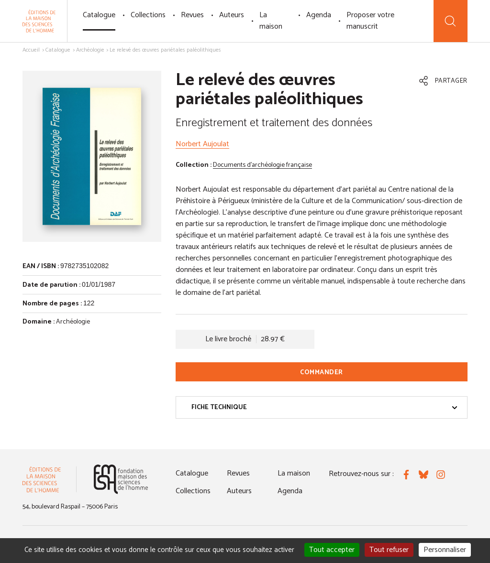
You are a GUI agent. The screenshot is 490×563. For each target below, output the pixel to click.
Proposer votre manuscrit (370, 21)
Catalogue (99, 15)
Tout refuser (389, 549)
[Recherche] (451, 21)
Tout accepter (332, 549)
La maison (270, 21)
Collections (148, 15)
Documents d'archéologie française (262, 165)
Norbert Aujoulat (202, 144)
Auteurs (231, 15)
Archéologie (90, 49)
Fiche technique (324, 407)
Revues (192, 15)
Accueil (31, 49)
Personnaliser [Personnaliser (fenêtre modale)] (444, 549)
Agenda (318, 15)
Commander (321, 372)
